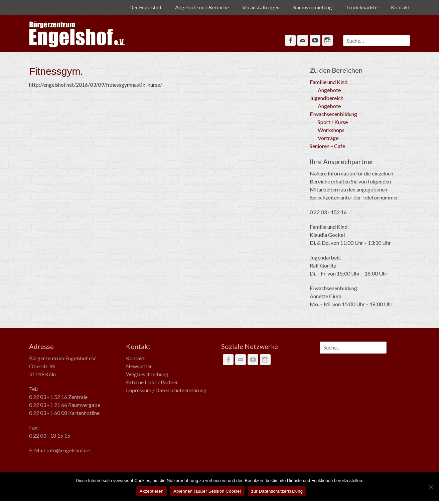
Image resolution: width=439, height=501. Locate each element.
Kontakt (400, 7)
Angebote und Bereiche (202, 7)
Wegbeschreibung (147, 374)
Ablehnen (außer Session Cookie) (207, 491)
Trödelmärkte (361, 7)
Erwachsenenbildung (333, 114)
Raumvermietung (312, 7)
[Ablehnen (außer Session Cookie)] (430, 486)
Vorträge (328, 138)
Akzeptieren (151, 491)
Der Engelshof (145, 7)
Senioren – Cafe (327, 146)
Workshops (331, 130)
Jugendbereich (326, 98)
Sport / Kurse (333, 122)
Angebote (329, 90)
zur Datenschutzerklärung (277, 491)
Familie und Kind (328, 82)
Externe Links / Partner (152, 382)
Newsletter (139, 366)
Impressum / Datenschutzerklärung (166, 390)
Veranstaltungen (261, 7)
